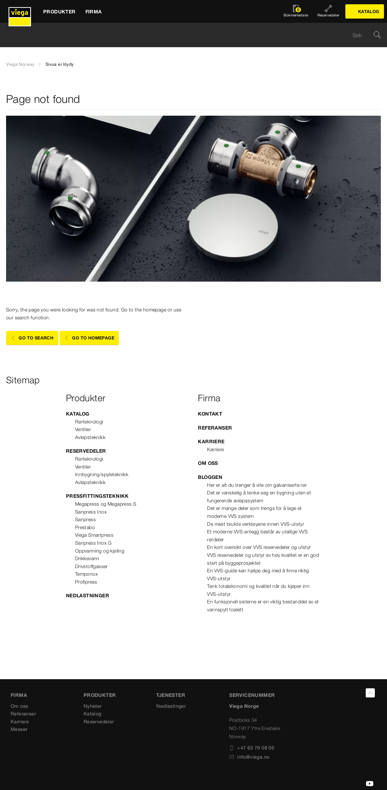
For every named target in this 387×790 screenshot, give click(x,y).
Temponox (86, 574)
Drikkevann (87, 558)
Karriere (211, 441)
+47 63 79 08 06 (251, 748)
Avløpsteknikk (90, 437)
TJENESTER (170, 695)
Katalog (77, 414)
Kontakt (210, 414)
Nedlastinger (171, 706)
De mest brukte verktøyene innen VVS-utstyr (255, 524)
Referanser (215, 428)
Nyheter (93, 706)
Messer (19, 729)
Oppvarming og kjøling (99, 551)
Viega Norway (20, 64)
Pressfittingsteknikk (97, 496)
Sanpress (85, 519)
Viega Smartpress (94, 535)
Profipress (86, 582)
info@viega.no (249, 757)
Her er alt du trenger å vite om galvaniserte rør (257, 485)
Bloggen (210, 477)
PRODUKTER (100, 695)
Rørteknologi (89, 422)
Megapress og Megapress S (105, 504)
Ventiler (83, 429)
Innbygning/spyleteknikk (101, 474)
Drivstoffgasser (91, 566)
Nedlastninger (87, 595)
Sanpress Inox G (93, 543)
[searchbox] (188, 35)
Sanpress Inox (91, 512)
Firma (19, 695)
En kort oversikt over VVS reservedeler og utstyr (259, 547)
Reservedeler (86, 451)
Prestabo (85, 527)
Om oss (208, 463)
